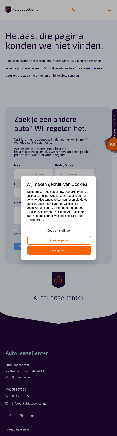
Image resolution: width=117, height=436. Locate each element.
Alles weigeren (59, 240)
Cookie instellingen (59, 230)
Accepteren (59, 250)
